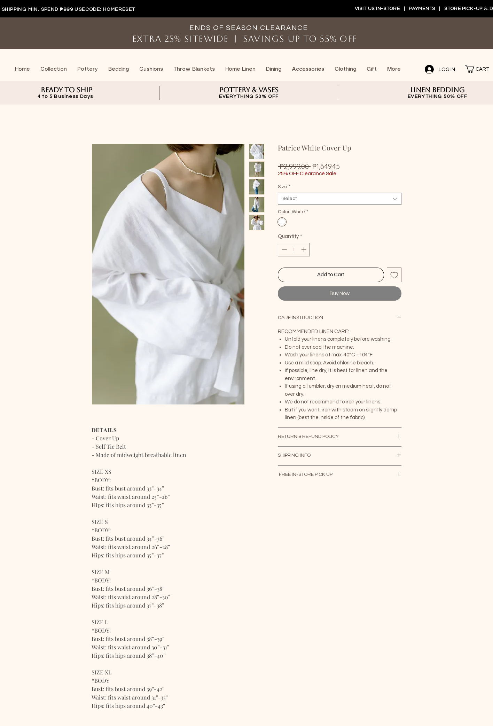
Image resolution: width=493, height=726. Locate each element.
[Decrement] (283, 249)
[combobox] (339, 199)
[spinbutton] (294, 249)
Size (284, 186)
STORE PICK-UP (464, 8)
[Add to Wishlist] (394, 275)
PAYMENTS (422, 8)
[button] (474, 69)
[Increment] (304, 249)
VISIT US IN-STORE (377, 8)
